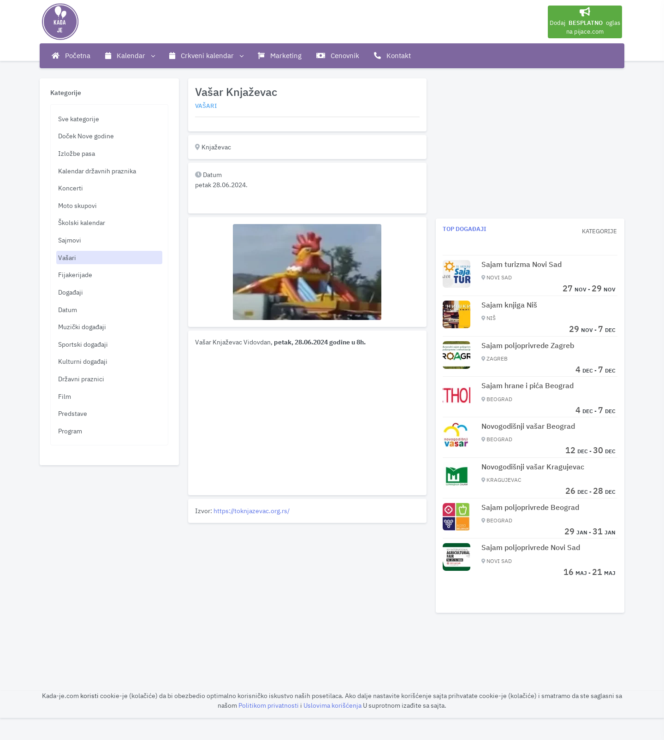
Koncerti (70, 188)
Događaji (70, 292)
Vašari (67, 257)
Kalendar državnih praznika (97, 170)
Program (70, 430)
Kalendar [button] (129, 56)
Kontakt (392, 55)
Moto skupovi (77, 205)
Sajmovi (69, 240)
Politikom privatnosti (269, 705)
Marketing (280, 55)
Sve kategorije (78, 118)
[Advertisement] (307, 591)
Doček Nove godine (86, 135)
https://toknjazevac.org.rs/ (251, 510)
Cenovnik (337, 55)
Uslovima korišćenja (333, 705)
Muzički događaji (82, 326)
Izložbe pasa (76, 153)
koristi (89, 695)
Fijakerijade (75, 274)
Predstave (72, 413)
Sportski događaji (83, 344)
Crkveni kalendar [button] (206, 56)
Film (64, 396)
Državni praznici (81, 378)
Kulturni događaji (82, 361)
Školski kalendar (81, 222)
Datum (67, 309)
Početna (71, 55)
